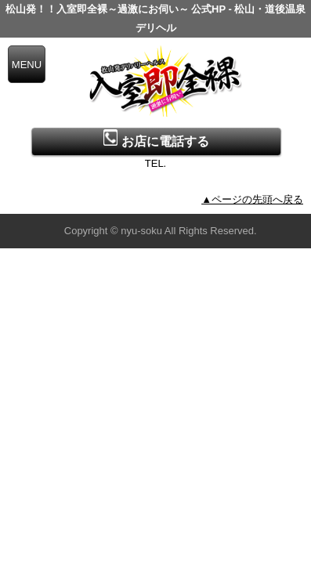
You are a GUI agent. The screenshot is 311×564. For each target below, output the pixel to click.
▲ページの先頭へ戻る (252, 199)
